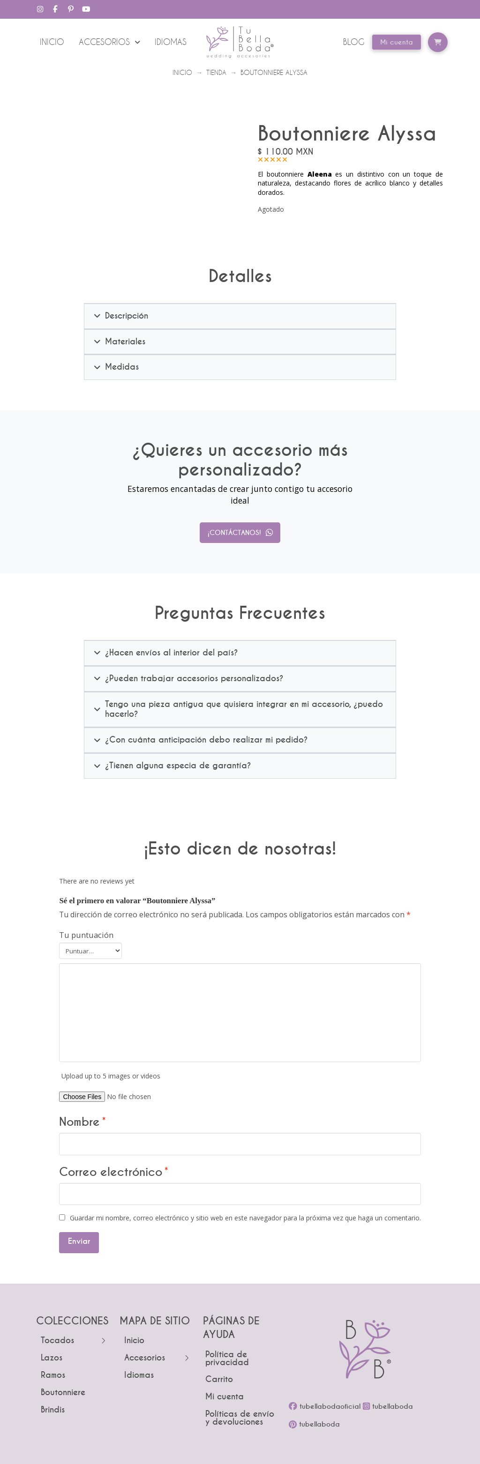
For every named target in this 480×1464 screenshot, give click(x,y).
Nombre (82, 1122)
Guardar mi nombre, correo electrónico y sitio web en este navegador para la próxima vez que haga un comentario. (245, 1217)
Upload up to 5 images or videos (110, 1075)
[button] (438, 42)
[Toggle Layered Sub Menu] (73, 1341)
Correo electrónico (113, 1172)
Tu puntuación (86, 934)
